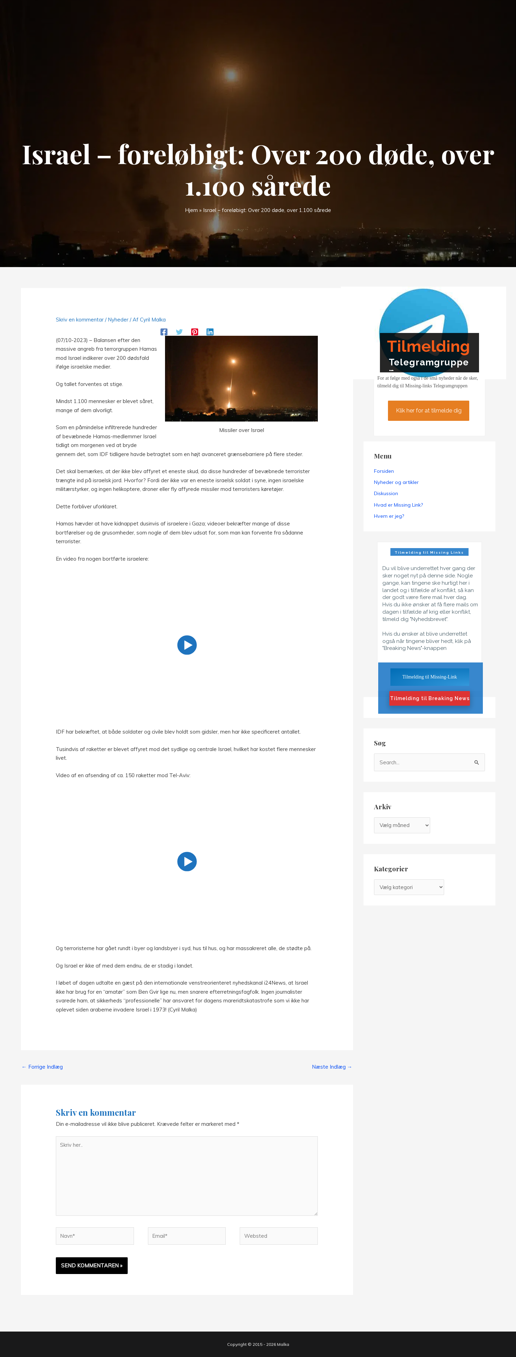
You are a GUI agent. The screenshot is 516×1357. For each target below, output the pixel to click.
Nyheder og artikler (396, 482)
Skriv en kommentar (80, 319)
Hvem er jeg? (389, 516)
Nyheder (118, 319)
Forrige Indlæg (42, 1066)
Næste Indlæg (332, 1066)
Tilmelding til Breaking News (430, 698)
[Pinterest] (194, 331)
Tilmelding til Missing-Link (429, 677)
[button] (187, 645)
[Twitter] (179, 331)
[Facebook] (163, 331)
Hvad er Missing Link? (398, 505)
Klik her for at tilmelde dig (428, 410)
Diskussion (386, 493)
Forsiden (384, 471)
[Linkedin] (210, 331)
